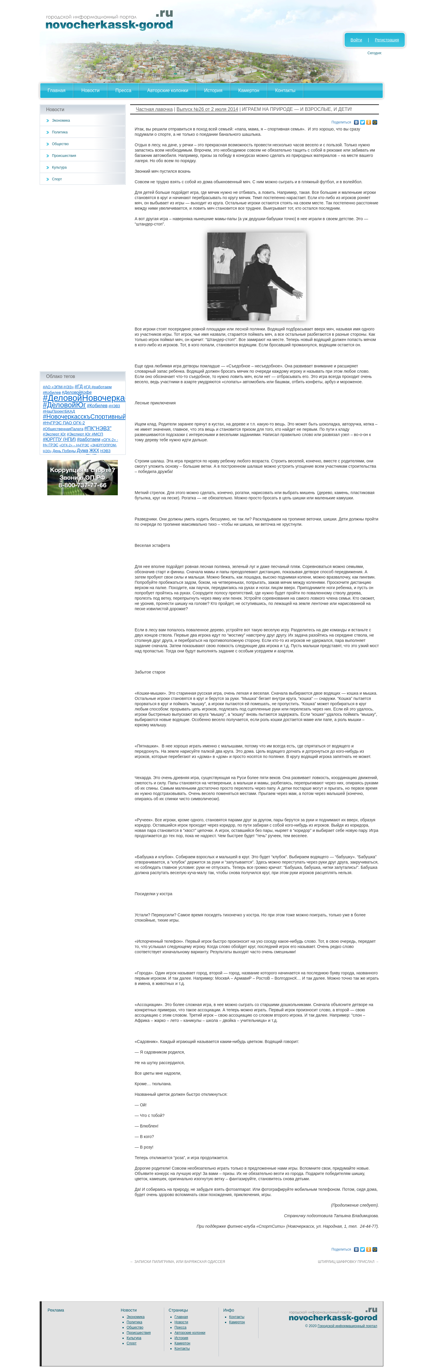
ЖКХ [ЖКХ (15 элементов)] (94, 450)
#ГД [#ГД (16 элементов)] (79, 386)
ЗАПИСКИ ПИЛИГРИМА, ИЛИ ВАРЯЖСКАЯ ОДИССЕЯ (177, 1262)
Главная (57, 90)
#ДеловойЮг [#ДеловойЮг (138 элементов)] (64, 405)
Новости (90, 90)
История (213, 90)
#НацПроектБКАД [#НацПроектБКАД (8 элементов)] (59, 411)
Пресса (123, 90)
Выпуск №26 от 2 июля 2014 (207, 109)
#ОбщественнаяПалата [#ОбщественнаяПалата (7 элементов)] (63, 429)
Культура (59, 167)
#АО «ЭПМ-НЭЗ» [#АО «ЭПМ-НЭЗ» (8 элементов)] (58, 387)
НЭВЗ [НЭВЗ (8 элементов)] (105, 451)
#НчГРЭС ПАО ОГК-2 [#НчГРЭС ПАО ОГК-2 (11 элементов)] (64, 422)
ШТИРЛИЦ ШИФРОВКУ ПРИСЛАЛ (348, 1262)
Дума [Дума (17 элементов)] (82, 450)
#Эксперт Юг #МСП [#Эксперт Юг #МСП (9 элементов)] (85, 434)
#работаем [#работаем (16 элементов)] (88, 439)
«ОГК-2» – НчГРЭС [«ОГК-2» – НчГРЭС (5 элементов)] (74, 445)
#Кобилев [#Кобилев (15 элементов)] (97, 405)
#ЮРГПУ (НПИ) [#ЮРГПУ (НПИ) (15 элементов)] (59, 439)
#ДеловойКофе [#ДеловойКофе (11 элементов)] (77, 392)
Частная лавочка (154, 109)
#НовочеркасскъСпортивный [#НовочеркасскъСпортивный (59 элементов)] (84, 416)
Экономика (61, 120)
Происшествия (64, 156)
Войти (356, 40)
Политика (60, 132)
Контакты (285, 90)
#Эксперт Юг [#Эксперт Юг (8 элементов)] (54, 434)
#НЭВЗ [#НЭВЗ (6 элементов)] (114, 406)
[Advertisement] (83, 278)
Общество (60, 144)
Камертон (248, 90)
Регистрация (387, 40)
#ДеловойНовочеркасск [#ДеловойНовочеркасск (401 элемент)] (90, 398)
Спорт (57, 179)
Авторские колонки (167, 90)
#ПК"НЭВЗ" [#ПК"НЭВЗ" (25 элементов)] (97, 428)
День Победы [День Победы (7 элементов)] (64, 451)
